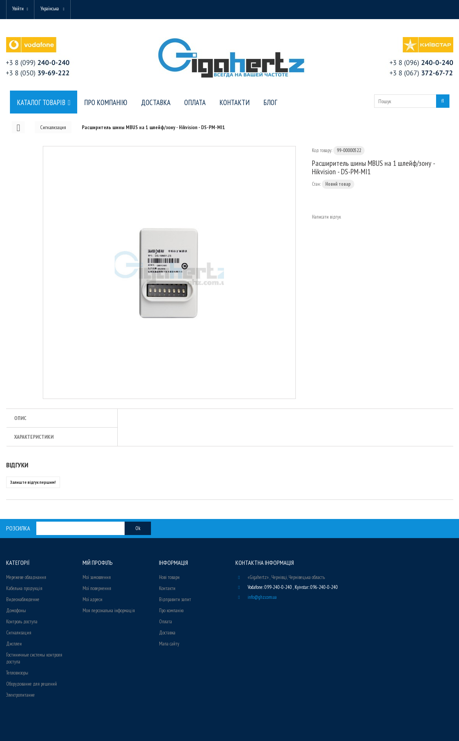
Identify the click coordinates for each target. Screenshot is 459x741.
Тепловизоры (17, 673)
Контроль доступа (21, 621)
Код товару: (322, 150)
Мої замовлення (97, 577)
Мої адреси (92, 599)
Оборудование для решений (31, 684)
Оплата (165, 621)
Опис (20, 418)
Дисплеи (14, 643)
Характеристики (34, 436)
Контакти (167, 588)
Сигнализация (18, 632)
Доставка (167, 632)
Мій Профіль (98, 562)
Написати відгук (326, 217)
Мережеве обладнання (26, 577)
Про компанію (171, 610)
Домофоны (16, 610)
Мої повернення (97, 588)
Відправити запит (175, 599)
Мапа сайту (169, 643)
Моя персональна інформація (109, 610)
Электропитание (20, 695)
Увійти (18, 8)
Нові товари (169, 577)
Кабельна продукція (24, 588)
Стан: (316, 184)
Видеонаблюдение (22, 599)
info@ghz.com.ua (262, 597)
